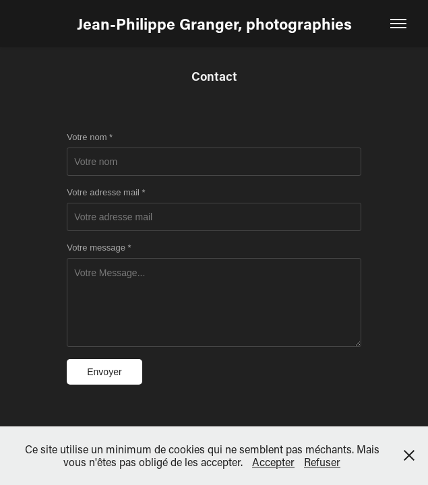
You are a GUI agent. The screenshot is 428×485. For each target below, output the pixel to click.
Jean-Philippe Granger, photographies (214, 23)
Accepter (273, 462)
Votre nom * (90, 137)
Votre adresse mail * (106, 192)
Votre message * (99, 248)
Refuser (322, 462)
